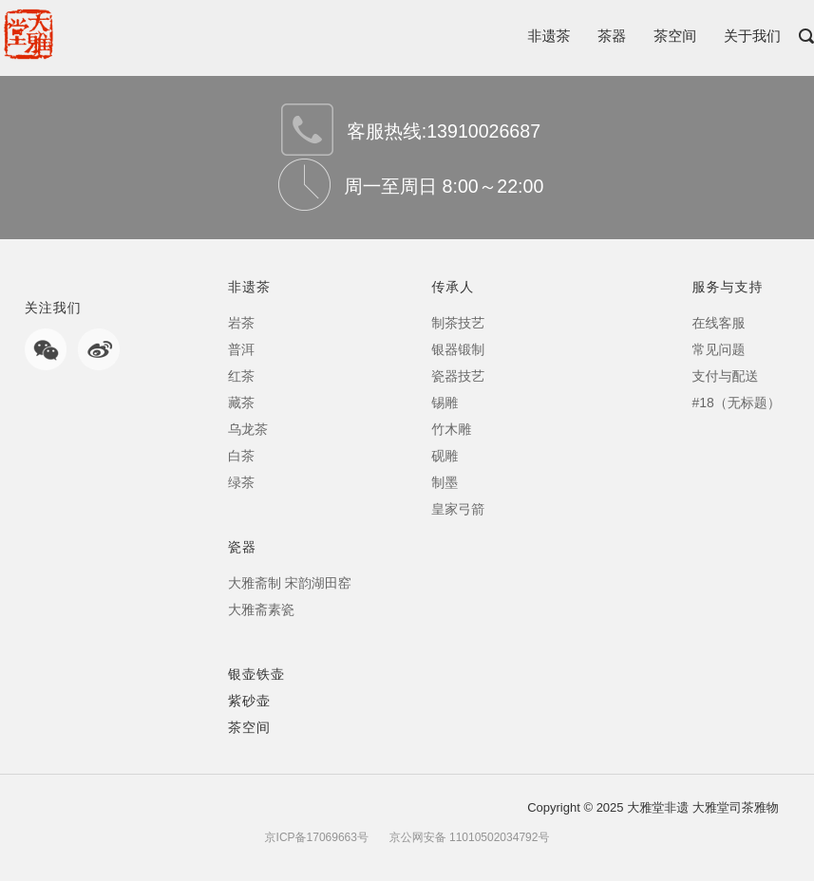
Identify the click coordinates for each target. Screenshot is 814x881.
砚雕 (444, 455)
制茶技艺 (457, 322)
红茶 (241, 376)
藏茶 (241, 402)
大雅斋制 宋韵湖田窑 (289, 582)
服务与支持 (727, 286)
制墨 (444, 482)
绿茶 (241, 482)
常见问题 (718, 349)
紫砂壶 (249, 700)
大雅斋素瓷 (261, 609)
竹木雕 (451, 429)
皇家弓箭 (457, 508)
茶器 (611, 36)
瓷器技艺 (457, 376)
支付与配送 (724, 376)
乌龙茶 (248, 429)
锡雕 (444, 402)
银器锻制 (457, 349)
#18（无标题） (735, 402)
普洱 (241, 349)
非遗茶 (548, 36)
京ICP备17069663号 (317, 837)
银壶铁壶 (256, 674)
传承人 (452, 286)
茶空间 (674, 36)
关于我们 (752, 36)
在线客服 (718, 322)
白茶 (241, 455)
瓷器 (242, 546)
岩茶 (241, 322)
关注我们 (53, 307)
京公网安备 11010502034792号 (467, 837)
